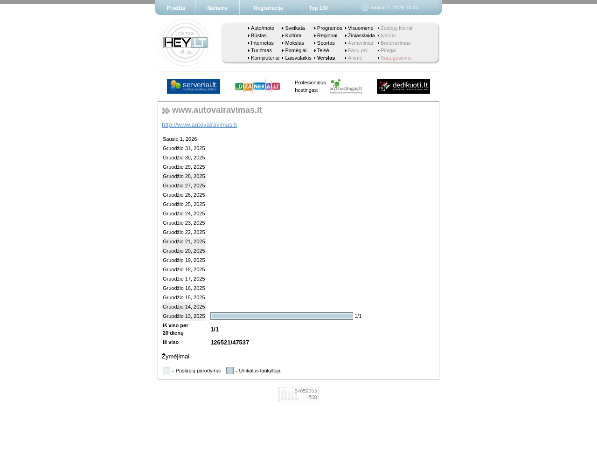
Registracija (268, 8)
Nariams (217, 8)
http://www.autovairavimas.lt (199, 124)
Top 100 (318, 8)
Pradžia (176, 8)
